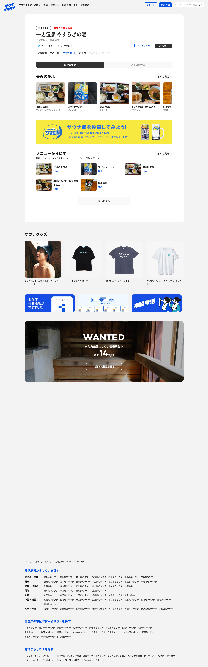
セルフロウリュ (42, 655)
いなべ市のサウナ (81, 632)
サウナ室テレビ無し (117, 655)
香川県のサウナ (148, 599)
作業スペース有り (33, 660)
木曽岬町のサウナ (132, 632)
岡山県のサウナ (83, 599)
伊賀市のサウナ (115, 632)
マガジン (55, 4)
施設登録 (66, 4)
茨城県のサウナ (51, 581)
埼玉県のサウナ (99, 581)
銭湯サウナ (88, 655)
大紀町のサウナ (48, 636)
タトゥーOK (149, 655)
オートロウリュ (58, 655)
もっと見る (104, 201)
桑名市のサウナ (96, 627)
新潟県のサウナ (51, 586)
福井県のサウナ (99, 586)
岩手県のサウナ (83, 576)
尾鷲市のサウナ (145, 627)
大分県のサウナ (115, 608)
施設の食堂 (70, 64)
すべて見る (163, 76)
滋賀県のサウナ (51, 595)
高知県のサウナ (51, 604)
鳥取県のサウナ (51, 599)
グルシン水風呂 (74, 655)
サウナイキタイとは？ (29, 4)
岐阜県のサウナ (51, 590)
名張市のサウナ (129, 627)
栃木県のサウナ (67, 581)
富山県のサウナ (67, 586)
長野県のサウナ (132, 586)
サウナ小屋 (62, 660)
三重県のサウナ (99, 590)
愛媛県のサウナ (164, 599)
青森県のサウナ (67, 576)
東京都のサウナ (132, 581)
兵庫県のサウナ (99, 595)
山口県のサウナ (115, 599)
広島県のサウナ (99, 599)
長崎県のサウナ (83, 608)
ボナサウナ (100, 655)
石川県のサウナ (83, 586)
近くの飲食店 (138, 64)
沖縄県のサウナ (166, 608)
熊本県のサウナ (99, 608)
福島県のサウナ (148, 576)
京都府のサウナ (67, 595)
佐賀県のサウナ (67, 608)
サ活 (45, 4)
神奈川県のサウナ (149, 581)
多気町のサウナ (32, 636)
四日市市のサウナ (47, 627)
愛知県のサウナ (83, 590)
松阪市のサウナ (80, 627)
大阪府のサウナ (83, 595)
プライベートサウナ (90, 660)
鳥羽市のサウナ (48, 632)
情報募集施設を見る (104, 366)
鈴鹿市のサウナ (113, 627)
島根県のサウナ (67, 599)
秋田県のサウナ (115, 576)
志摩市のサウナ (98, 632)
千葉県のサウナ (115, 581)
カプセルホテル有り (166, 655)
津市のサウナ (31, 627)
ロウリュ (29, 655)
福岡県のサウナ (51, 608)
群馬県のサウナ (83, 581)
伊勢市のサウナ (64, 627)
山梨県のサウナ (115, 586)
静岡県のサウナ (67, 590)
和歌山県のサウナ (133, 595)
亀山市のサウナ (32, 632)
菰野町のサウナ (149, 632)
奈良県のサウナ (115, 595)
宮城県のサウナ (99, 576)
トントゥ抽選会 (81, 4)
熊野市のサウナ (64, 632)
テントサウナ (49, 660)
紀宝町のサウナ (64, 636)
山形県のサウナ (132, 576)
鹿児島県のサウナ (149, 608)
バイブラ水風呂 (135, 655)
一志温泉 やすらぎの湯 (61, 34)
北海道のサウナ (51, 576)
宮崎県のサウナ (132, 608)
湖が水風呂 (74, 660)
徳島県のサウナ (132, 599)
